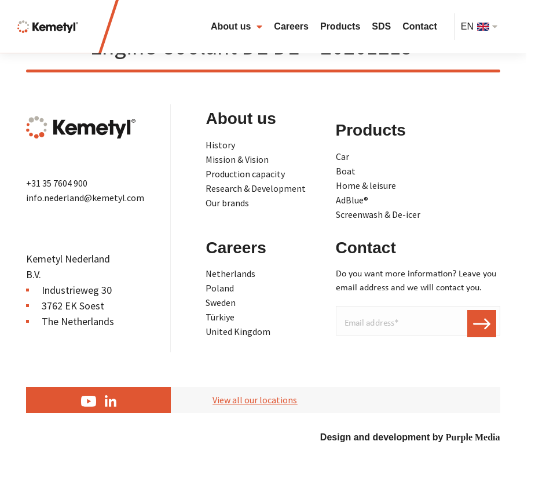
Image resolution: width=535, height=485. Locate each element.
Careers (291, 26)
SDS (381, 26)
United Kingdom (238, 331)
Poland (220, 288)
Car (342, 156)
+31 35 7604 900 (56, 183)
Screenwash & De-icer (378, 214)
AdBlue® (352, 200)
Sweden (221, 302)
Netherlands (230, 273)
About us (236, 26)
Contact (419, 26)
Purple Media (473, 437)
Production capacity (245, 174)
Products (340, 26)
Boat (346, 171)
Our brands (227, 203)
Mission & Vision (237, 159)
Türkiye (220, 317)
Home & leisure (366, 185)
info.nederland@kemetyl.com (85, 197)
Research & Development (256, 188)
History (220, 145)
